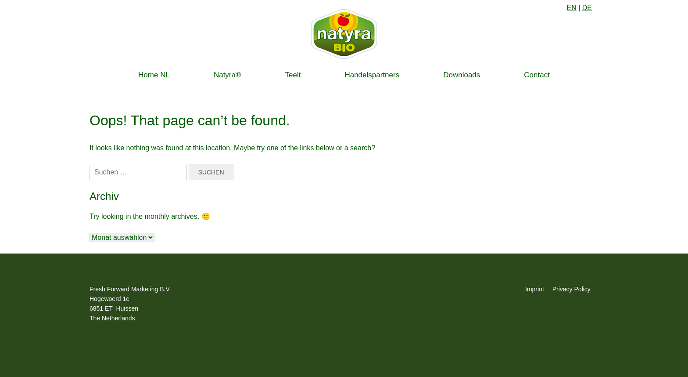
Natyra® (227, 75)
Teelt (293, 75)
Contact (537, 75)
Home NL (154, 75)
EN (571, 7)
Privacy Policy (571, 289)
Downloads (461, 75)
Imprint (534, 289)
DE (587, 7)
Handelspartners (371, 75)
